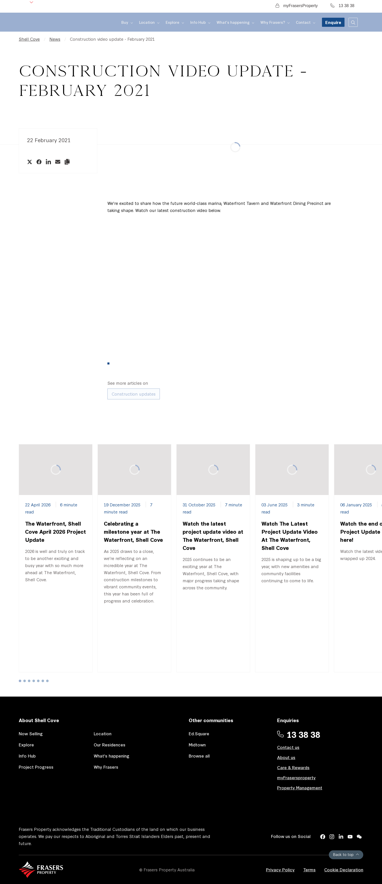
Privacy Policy (280, 869)
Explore (26, 744)
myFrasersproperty (296, 777)
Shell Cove (29, 39)
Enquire (333, 22)
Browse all (199, 756)
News (54, 39)
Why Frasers (106, 767)
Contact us (288, 747)
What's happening (111, 756)
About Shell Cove (39, 720)
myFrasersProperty (297, 6)
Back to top (346, 854)
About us (286, 757)
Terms (309, 869)
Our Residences (109, 744)
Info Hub (27, 756)
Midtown (197, 744)
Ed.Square (199, 733)
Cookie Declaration (343, 869)
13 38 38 (342, 6)
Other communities (211, 720)
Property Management (299, 787)
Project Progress (36, 767)
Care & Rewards (293, 767)
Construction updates (134, 394)
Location (102, 733)
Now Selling (31, 733)
